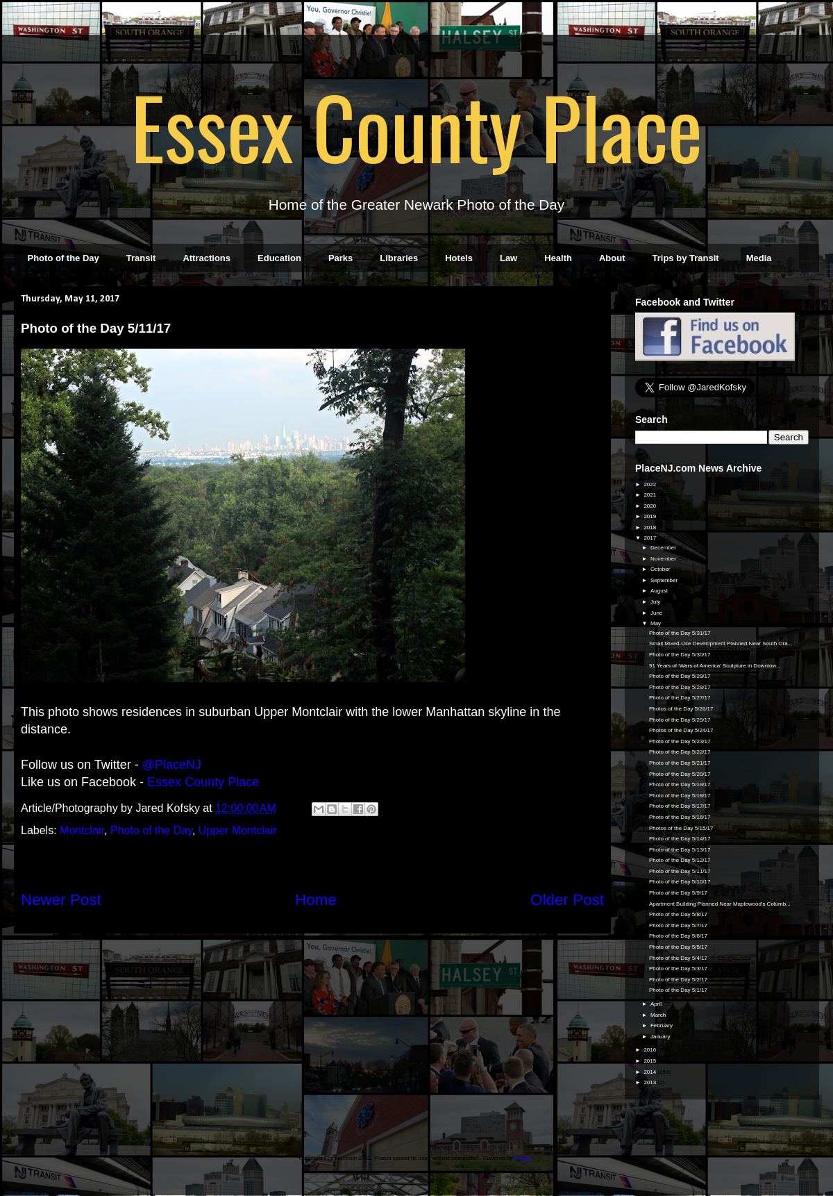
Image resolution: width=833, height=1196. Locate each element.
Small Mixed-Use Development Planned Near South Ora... (720, 643)
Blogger (523, 1158)
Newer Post (61, 899)
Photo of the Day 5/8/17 (678, 914)
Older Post (567, 899)
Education (279, 258)
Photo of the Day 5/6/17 (678, 936)
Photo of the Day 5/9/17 (678, 893)
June (657, 613)
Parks (340, 258)
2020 (650, 506)
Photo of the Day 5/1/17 (678, 990)
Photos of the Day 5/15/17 (681, 828)
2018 (650, 527)
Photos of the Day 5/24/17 (681, 730)
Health (558, 258)
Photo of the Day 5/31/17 (680, 633)
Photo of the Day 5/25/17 (680, 720)
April (656, 1004)
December (664, 548)
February (662, 1025)
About (612, 258)
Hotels (459, 258)
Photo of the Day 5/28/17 (680, 687)
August (659, 591)
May (656, 623)
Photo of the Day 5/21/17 (680, 763)
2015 (650, 1061)
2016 (650, 1050)
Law (508, 258)
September (664, 580)
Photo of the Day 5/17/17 (680, 806)
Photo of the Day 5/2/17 (678, 980)
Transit (141, 258)
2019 (650, 516)
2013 (650, 1082)
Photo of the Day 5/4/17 (678, 958)
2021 (650, 495)
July (656, 602)
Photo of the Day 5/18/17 (680, 795)
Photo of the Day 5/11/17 (680, 871)
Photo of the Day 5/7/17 (678, 925)
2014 (650, 1072)
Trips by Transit (686, 258)
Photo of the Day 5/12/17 (680, 860)
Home (316, 899)
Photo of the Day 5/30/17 (680, 654)
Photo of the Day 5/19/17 (680, 784)
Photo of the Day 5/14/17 (680, 839)
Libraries (399, 258)
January (661, 1036)
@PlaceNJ (171, 765)
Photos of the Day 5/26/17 (681, 709)
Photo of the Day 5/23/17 (680, 741)
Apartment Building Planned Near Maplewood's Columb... (720, 904)
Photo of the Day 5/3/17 (678, 968)
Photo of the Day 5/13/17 (680, 850)
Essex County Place (416, 126)
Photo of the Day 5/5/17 (678, 947)
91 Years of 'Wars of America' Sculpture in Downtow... (715, 666)
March (658, 1015)
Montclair (82, 830)
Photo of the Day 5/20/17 (680, 774)
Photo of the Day (63, 258)
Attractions (206, 258)
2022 (650, 484)
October (661, 569)
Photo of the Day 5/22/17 (680, 752)
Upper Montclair (238, 830)
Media (759, 258)
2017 (650, 538)
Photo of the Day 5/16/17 (680, 817)
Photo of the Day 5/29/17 (680, 676)
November (664, 559)
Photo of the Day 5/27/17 (680, 698)
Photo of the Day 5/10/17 (680, 882)
